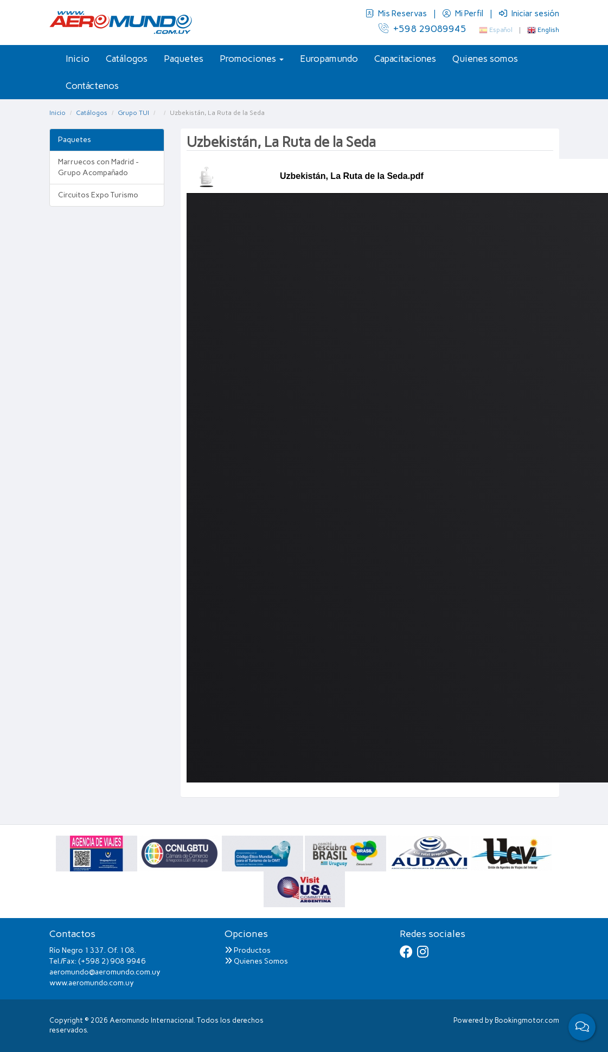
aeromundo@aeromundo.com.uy (105, 972)
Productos (248, 950)
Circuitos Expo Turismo (98, 195)
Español (496, 30)
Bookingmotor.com (527, 1020)
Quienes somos (485, 58)
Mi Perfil (464, 13)
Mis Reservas (397, 13)
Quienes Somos (256, 961)
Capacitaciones (405, 58)
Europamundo (329, 58)
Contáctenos (92, 85)
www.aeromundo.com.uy (91, 982)
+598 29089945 (422, 29)
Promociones (252, 58)
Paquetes (183, 58)
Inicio (77, 58)
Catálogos (127, 58)
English (543, 30)
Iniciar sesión (529, 13)
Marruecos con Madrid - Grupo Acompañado (98, 167)
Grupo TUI (133, 113)
